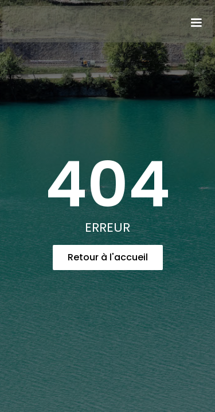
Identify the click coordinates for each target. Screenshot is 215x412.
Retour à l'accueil (108, 257)
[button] (196, 23)
